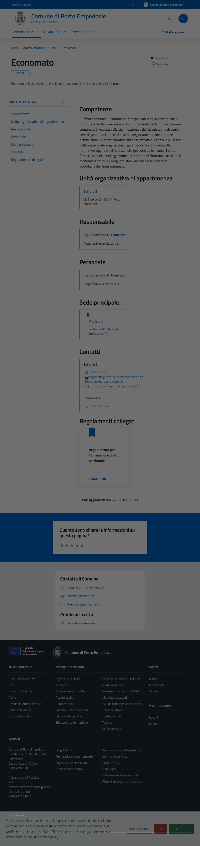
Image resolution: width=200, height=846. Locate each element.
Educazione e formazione (71, 722)
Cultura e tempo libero (69, 716)
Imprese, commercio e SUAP (120, 691)
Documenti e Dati (20, 716)
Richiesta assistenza (68, 769)
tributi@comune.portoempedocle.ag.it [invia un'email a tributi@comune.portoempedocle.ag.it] (110, 386)
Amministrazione (26, 31)
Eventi (153, 723)
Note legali (109, 769)
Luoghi (153, 717)
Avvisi (153, 691)
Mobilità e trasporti (114, 697)
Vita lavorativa (111, 728)
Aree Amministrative (22, 678)
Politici (13, 697)
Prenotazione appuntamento (74, 756)
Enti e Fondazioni (20, 710)
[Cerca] (183, 18)
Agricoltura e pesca (67, 678)
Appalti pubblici (65, 697)
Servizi (62, 31)
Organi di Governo (20, 691)
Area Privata (17, 815)
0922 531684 (95, 405)
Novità (48, 31)
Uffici (12, 685)
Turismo (107, 722)
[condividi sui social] (159, 58)
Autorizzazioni (64, 703)
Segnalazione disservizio (71, 762)
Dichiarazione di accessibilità (120, 775)
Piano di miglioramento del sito (122, 781)
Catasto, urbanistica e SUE (72, 710)
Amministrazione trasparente (121, 750)
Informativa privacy (114, 756)
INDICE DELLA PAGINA (37, 102)
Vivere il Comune (83, 31)
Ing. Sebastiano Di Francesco (104, 234)
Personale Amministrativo (25, 703)
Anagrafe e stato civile (70, 691)
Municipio (95, 321)
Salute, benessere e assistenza (122, 703)
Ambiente (61, 685)
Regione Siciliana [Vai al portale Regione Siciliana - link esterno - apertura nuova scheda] (21, 5)
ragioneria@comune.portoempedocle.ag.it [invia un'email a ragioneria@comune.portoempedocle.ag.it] (113, 376)
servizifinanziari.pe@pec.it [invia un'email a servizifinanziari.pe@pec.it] (103, 381)
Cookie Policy (110, 762)
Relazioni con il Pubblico (24, 777)
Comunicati (156, 685)
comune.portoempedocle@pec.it (29, 786)
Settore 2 (90, 191)
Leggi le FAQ (63, 750)
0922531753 (95, 372)
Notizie (153, 678)
